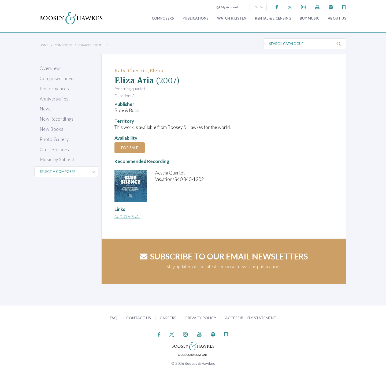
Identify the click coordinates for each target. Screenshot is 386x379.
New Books (51, 129)
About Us (337, 18)
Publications (196, 18)
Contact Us (138, 317)
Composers (163, 18)
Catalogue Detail (91, 45)
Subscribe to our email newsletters (224, 256)
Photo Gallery (54, 139)
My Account (227, 7)
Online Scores (54, 149)
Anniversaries (54, 99)
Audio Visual (127, 216)
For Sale (130, 147)
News (45, 109)
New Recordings (57, 119)
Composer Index (56, 78)
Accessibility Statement (250, 317)
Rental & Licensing (273, 18)
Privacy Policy (200, 317)
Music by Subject (57, 159)
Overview (50, 68)
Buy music (309, 18)
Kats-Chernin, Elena (138, 71)
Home (44, 45)
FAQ (113, 317)
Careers (168, 317)
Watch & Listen (231, 18)
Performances (54, 88)
